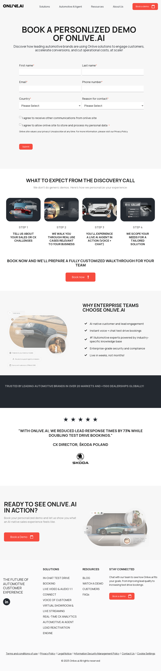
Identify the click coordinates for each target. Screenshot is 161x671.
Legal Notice (65, 653)
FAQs (86, 594)
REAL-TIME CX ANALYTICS (60, 616)
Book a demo (145, 6)
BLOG (86, 578)
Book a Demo (21, 537)
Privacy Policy (120, 131)
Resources (97, 6)
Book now (80, 277)
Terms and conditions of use (22, 653)
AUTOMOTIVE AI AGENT (58, 622)
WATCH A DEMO (93, 583)
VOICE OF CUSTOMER (57, 600)
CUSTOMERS (91, 589)
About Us (118, 6)
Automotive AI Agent (70, 6)
